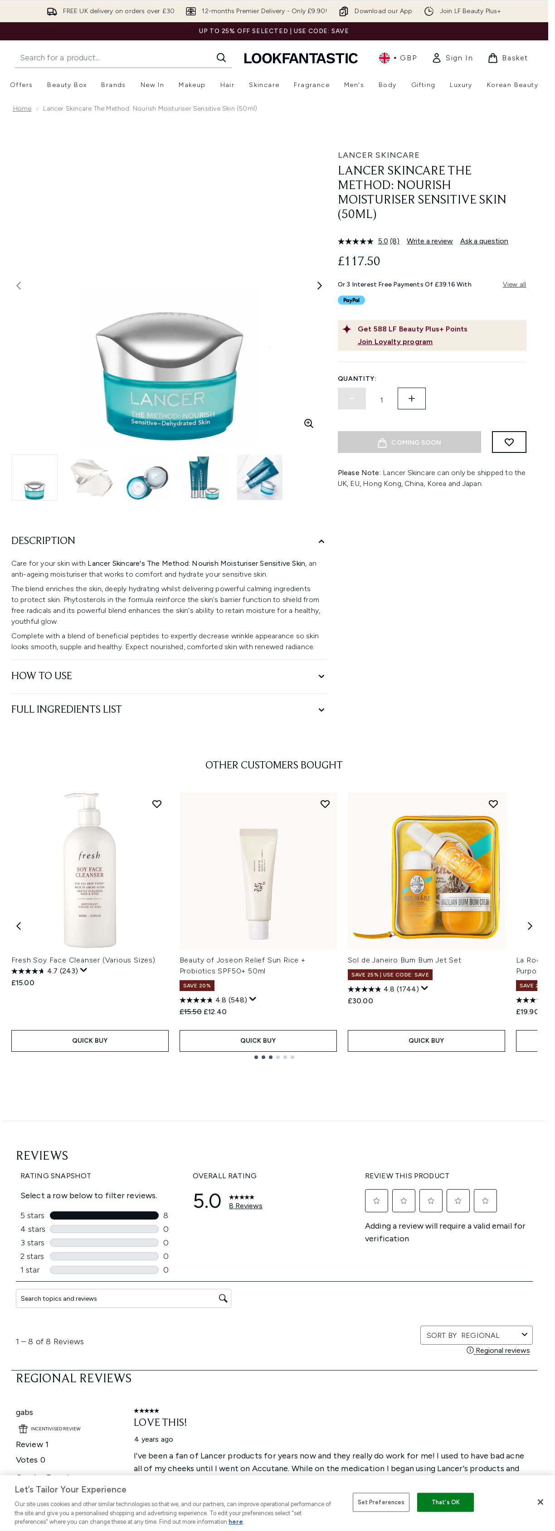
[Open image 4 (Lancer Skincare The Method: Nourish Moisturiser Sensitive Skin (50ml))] (203, 477)
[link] (452, 58)
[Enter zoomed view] (309, 423)
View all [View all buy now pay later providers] (514, 284)
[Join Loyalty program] (440, 341)
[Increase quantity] (412, 398)
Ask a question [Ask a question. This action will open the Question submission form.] (484, 241)
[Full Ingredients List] (169, 710)
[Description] (169, 541)
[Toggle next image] (319, 285)
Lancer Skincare (379, 155)
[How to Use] (169, 676)
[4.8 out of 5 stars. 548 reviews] (213, 1000)
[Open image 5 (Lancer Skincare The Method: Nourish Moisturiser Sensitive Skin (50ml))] (259, 477)
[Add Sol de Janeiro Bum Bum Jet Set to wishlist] (493, 804)
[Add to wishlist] (509, 442)
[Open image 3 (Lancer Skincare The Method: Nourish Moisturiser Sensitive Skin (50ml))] (147, 477)
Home (22, 108)
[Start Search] (221, 58)
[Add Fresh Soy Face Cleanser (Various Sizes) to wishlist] (157, 804)
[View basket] (508, 58)
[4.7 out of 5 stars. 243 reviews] (44, 971)
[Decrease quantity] (352, 398)
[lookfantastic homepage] (301, 57)
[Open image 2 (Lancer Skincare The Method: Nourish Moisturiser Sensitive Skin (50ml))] (91, 477)
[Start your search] (123, 58)
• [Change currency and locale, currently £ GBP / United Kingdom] (398, 58)
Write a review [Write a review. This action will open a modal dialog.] (430, 241)
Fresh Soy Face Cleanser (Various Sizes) (83, 960)
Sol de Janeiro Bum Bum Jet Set (405, 960)
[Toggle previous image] (18, 285)
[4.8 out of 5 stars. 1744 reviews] (383, 989)
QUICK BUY (90, 1041)
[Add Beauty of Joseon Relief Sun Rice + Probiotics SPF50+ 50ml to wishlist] (325, 804)
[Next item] (530, 925)
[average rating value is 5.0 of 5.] (364, 241)
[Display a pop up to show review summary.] (83, 970)
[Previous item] (18, 925)
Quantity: (357, 379)
